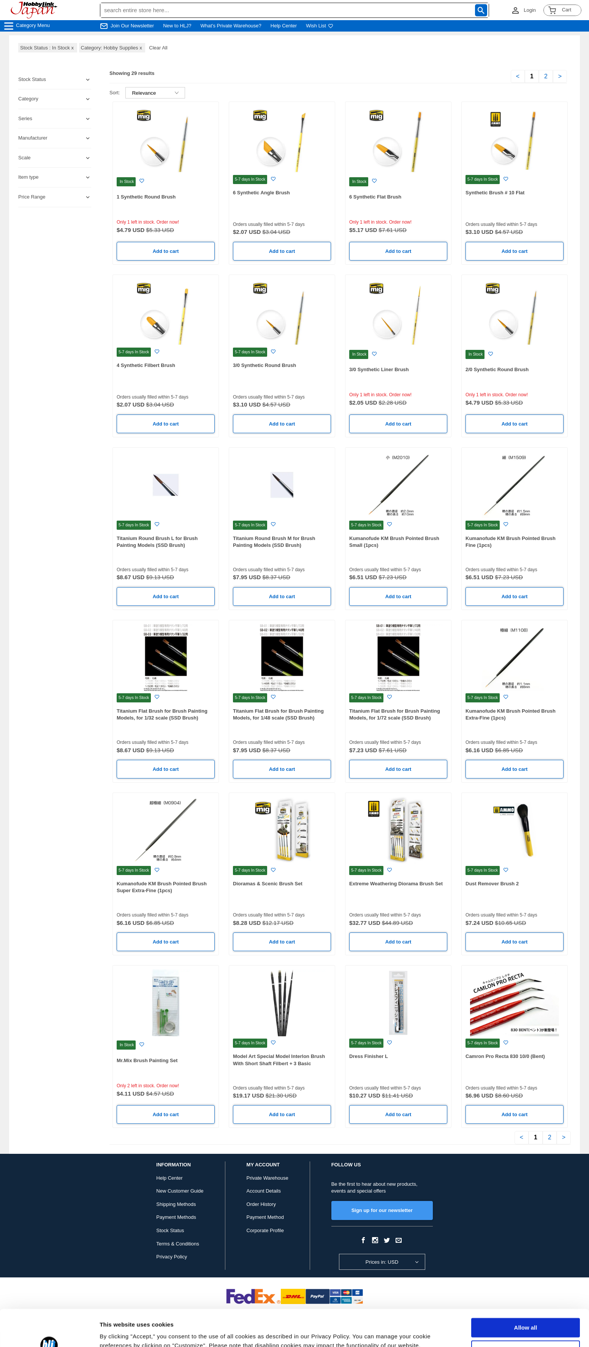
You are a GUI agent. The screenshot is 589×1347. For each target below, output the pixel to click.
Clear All (158, 48)
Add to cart (166, 251)
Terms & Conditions (177, 1244)
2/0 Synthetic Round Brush (497, 369)
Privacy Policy (171, 1257)
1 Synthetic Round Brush (146, 197)
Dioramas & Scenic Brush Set (267, 883)
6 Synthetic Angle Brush (261, 192)
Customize (526, 1315)
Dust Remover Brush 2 (492, 883)
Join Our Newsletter (132, 26)
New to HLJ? (177, 26)
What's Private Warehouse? (231, 26)
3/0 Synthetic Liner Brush (379, 369)
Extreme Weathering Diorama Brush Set (396, 883)
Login (530, 10)
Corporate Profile (265, 1230)
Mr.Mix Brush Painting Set (147, 1060)
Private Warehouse (267, 1178)
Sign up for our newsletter (382, 1210)
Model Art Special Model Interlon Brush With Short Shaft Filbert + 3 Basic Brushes (279, 1063)
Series (25, 118)
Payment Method (265, 1217)
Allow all (525, 1293)
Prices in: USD (382, 1262)
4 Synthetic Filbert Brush (146, 365)
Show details (117, 1332)
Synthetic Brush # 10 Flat (495, 192)
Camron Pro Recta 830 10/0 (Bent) (505, 1056)
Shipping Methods (176, 1204)
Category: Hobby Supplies (112, 48)
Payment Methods (176, 1217)
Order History (261, 1204)
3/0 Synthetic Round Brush (264, 365)
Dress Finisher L (368, 1056)
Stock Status (170, 1230)
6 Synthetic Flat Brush (375, 197)
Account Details (264, 1191)
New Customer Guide (179, 1191)
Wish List (319, 26)
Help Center (284, 26)
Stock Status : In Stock (47, 48)
